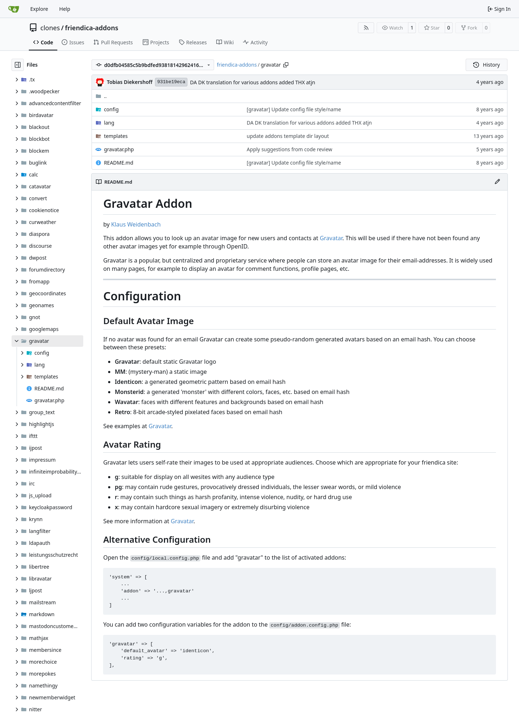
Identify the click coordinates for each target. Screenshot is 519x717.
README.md (118, 162)
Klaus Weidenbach (136, 224)
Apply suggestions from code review (289, 149)
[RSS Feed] (366, 27)
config (111, 109)
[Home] (14, 9)
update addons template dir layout (288, 136)
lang (109, 122)
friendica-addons (91, 27)
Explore (39, 8)
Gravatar (331, 238)
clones (50, 27)
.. (101, 96)
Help (64, 8)
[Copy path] (285, 64)
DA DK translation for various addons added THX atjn (252, 82)
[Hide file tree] (18, 65)
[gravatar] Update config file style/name (294, 109)
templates (116, 136)
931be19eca (171, 82)
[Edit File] (497, 182)
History (486, 64)
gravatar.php (119, 149)
